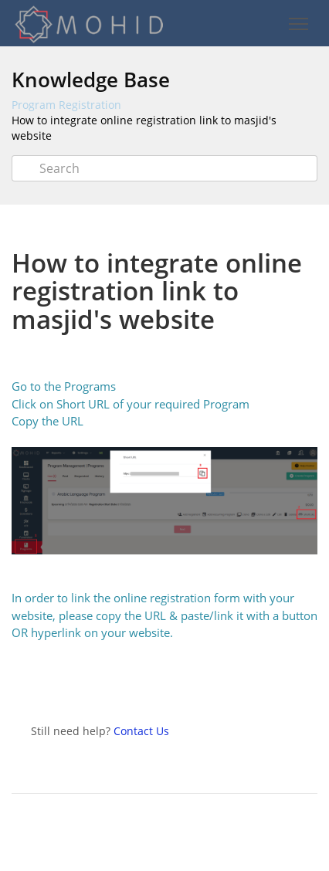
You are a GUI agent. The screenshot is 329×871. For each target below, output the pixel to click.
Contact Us (141, 731)
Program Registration (66, 104)
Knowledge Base (91, 79)
